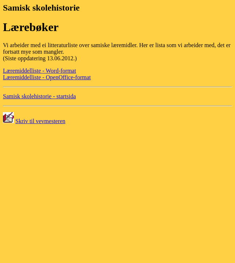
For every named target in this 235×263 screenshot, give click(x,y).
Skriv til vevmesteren (40, 121)
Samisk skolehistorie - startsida (39, 96)
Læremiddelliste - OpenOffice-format (47, 77)
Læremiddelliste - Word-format (39, 71)
